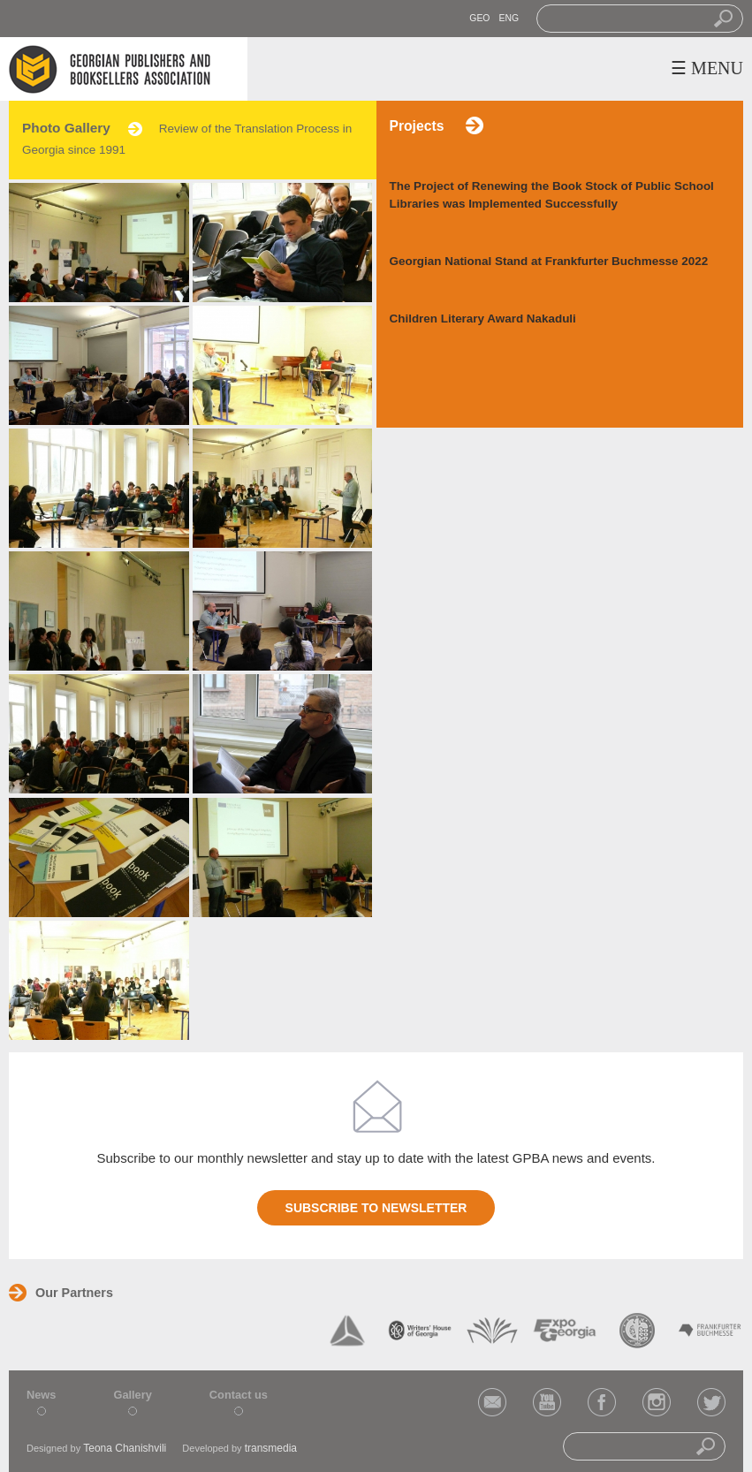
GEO (479, 18)
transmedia (271, 1448)
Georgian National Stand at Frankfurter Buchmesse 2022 (549, 261)
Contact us (238, 1394)
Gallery (132, 1394)
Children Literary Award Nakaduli (483, 318)
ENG (508, 18)
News (41, 1394)
